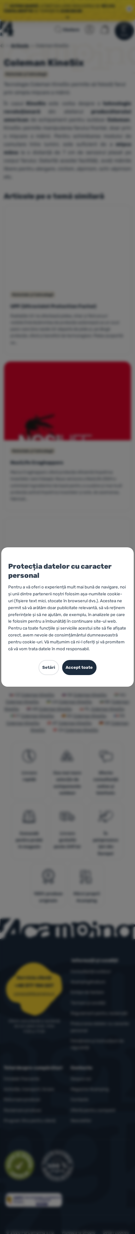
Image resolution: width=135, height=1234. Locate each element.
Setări (48, 667)
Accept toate (79, 667)
